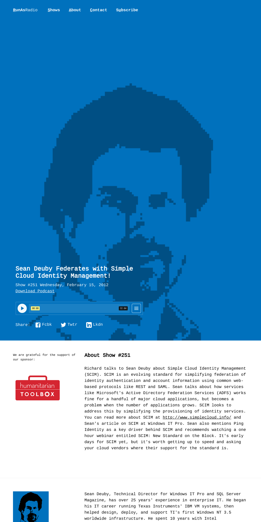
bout (75, 10)
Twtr (72, 325)
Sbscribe (127, 10)
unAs (25, 10)
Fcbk (47, 325)
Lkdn (98, 325)
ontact (98, 10)
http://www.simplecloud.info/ (197, 418)
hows (54, 10)
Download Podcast (35, 291)
